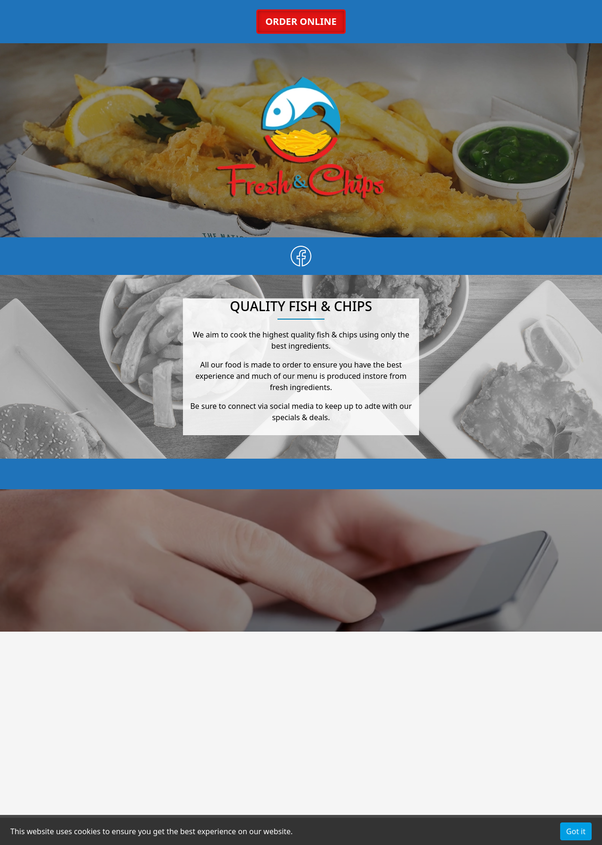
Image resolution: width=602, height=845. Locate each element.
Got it (576, 831)
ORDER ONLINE (301, 21)
